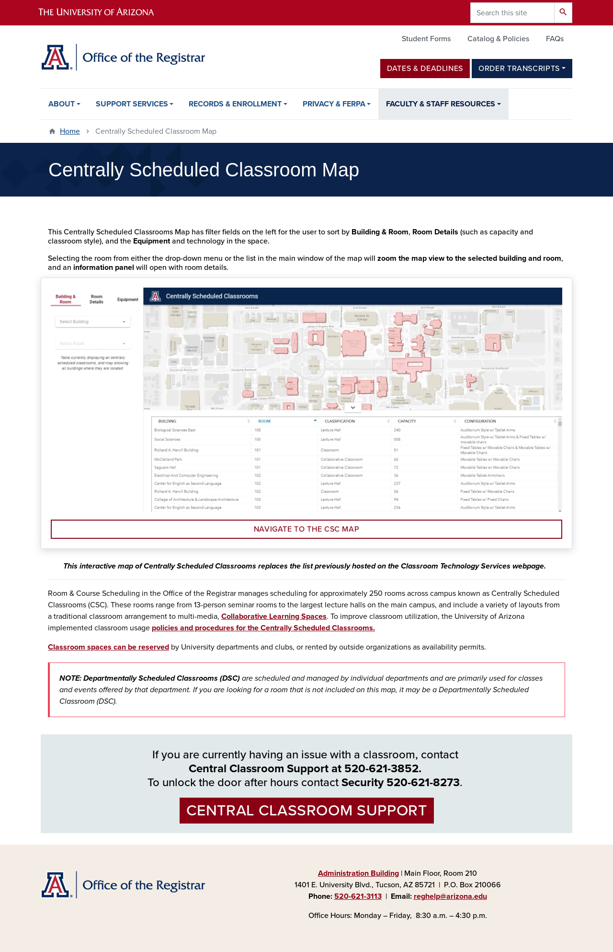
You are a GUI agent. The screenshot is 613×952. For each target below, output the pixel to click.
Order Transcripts (519, 68)
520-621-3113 (358, 896)
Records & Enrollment (235, 104)
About (61, 104)
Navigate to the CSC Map (307, 529)
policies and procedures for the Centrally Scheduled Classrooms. (263, 628)
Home (70, 131)
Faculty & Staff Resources (440, 104)
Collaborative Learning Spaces (274, 616)
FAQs (555, 39)
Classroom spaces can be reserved (108, 647)
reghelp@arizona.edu (450, 896)
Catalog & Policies (498, 39)
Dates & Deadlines (425, 68)
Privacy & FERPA (334, 104)
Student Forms (426, 39)
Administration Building (358, 873)
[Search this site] (512, 12)
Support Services (132, 104)
